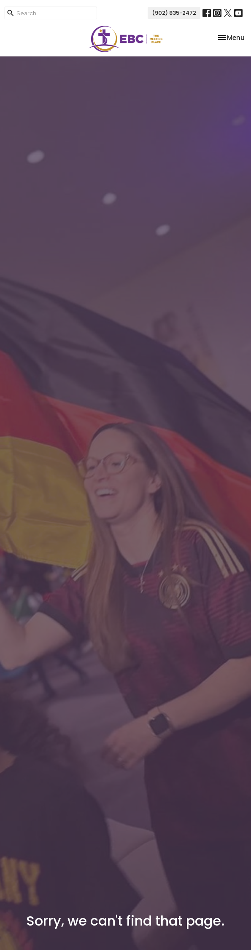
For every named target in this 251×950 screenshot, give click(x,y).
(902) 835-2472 (174, 13)
